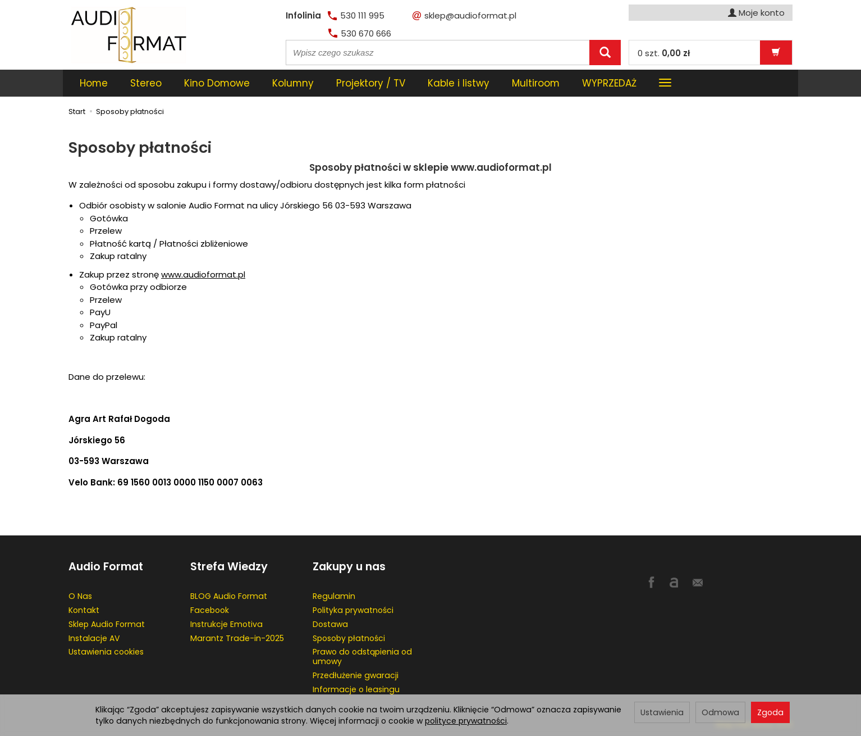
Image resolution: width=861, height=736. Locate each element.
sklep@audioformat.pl (464, 15)
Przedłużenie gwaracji (356, 675)
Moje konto (756, 13)
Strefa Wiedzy (229, 567)
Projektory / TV (370, 83)
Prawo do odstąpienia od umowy (362, 656)
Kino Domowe (217, 83)
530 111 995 (356, 15)
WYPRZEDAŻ (609, 83)
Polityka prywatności (353, 610)
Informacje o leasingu (356, 689)
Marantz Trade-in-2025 (237, 638)
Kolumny (293, 83)
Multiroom (536, 83)
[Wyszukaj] (605, 52)
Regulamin (334, 596)
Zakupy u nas (349, 567)
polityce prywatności (466, 720)
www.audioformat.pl (203, 274)
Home (94, 83)
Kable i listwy (458, 83)
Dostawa (330, 624)
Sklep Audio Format (106, 624)
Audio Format (105, 567)
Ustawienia (662, 712)
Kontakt (83, 610)
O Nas (80, 596)
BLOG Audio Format (228, 596)
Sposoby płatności (349, 638)
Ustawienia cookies (106, 651)
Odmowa (720, 712)
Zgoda (770, 712)
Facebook (209, 610)
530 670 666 (359, 33)
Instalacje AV (94, 638)
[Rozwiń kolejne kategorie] (665, 83)
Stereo (146, 83)
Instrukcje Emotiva (226, 624)
